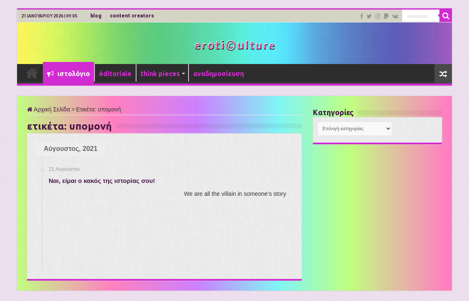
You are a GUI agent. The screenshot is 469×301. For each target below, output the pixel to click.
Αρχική (32, 72)
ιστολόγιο (68, 73)
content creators (132, 16)
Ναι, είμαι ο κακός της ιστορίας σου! (102, 180)
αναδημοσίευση (218, 73)
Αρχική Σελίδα (48, 109)
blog (96, 16)
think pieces (160, 73)
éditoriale (115, 73)
